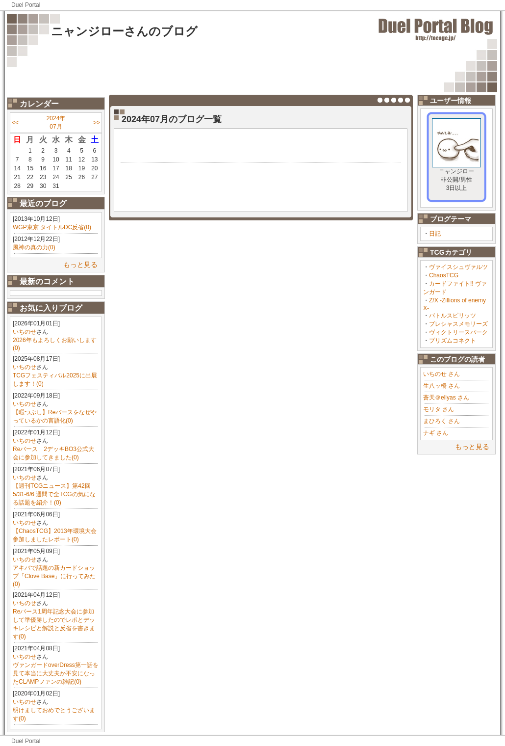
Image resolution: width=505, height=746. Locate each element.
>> (96, 122)
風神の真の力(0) (34, 247)
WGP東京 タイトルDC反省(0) (52, 227)
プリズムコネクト (452, 340)
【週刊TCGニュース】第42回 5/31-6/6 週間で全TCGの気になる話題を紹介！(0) (54, 494)
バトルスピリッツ (452, 315)
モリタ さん (438, 409)
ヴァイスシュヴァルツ (458, 267)
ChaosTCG (443, 275)
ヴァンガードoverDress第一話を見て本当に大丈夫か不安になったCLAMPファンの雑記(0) (56, 673)
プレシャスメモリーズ (458, 323)
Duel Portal (25, 4)
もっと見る (80, 264)
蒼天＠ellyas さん (446, 397)
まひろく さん (441, 421)
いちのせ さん (441, 374)
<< (15, 122)
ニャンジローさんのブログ (124, 31)
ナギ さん (435, 432)
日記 (435, 233)
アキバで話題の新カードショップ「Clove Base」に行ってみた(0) (54, 575)
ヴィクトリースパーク (458, 332)
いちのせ (24, 331)
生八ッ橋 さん (441, 385)
